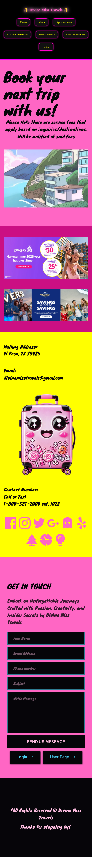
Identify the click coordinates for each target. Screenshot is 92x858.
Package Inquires (75, 34)
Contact (46, 46)
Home (23, 22)
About (41, 22)
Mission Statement (17, 34)
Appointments (64, 22)
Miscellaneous (47, 34)
